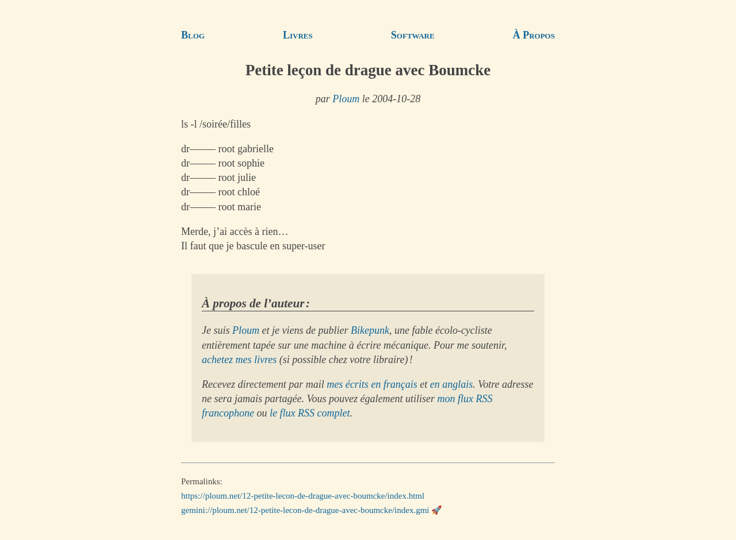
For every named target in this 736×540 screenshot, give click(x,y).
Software (413, 35)
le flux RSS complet (310, 413)
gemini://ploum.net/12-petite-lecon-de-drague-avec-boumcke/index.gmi (305, 510)
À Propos (534, 35)
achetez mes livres (239, 359)
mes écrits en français (372, 384)
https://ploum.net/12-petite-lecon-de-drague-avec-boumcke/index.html (302, 495)
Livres (298, 35)
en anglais (451, 384)
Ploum (345, 99)
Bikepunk (370, 330)
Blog (193, 35)
